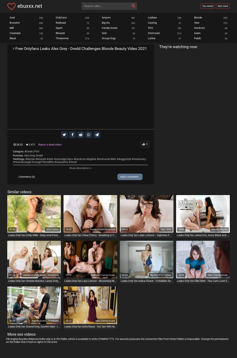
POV (36, 151)
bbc (114, 159)
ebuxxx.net (29, 6)
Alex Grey (29, 155)
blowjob (41, 159)
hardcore (80, 159)
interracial (104, 159)
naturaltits (62, 162)
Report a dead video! (50, 144)
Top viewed (207, 6)
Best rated (223, 6)
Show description (80, 168)
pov (71, 159)
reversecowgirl (23, 162)
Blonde (29, 151)
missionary (139, 159)
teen (50, 159)
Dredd (39, 155)
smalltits (49, 162)
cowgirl (38, 162)
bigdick (92, 159)
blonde (31, 159)
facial (73, 162)
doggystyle (124, 159)
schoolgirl (61, 159)
